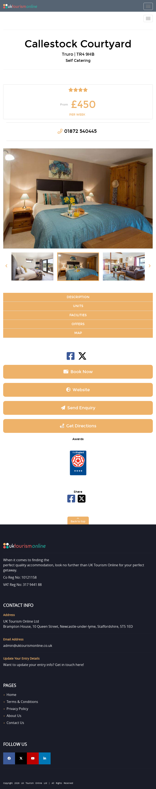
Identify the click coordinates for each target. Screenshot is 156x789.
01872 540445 (80, 131)
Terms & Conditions (22, 701)
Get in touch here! (69, 664)
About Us (14, 715)
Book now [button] (78, 371)
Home (11, 694)
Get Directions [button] (78, 425)
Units (78, 306)
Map (78, 333)
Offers (78, 324)
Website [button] (78, 389)
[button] (78, 520)
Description (78, 297)
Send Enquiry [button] (78, 407)
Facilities (78, 315)
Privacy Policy (17, 708)
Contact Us (15, 722)
